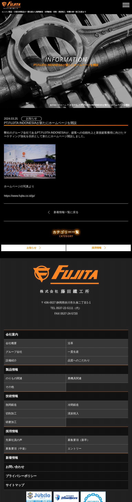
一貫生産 (73, 351)
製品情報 (12, 369)
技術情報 (12, 396)
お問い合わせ (15, 467)
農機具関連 (74, 378)
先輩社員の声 (14, 439)
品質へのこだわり (79, 360)
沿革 (70, 343)
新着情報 (12, 457)
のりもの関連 (14, 378)
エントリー (74, 448)
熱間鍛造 (11, 404)
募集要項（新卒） (79, 439)
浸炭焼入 (73, 413)
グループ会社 (14, 351)
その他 (10, 386)
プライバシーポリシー (21, 476)
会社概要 (11, 343)
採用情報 (12, 431)
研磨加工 (11, 422)
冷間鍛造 (73, 404)
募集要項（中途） (17, 448)
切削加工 (11, 413)
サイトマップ (15, 485)
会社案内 (12, 334)
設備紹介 (11, 360)
